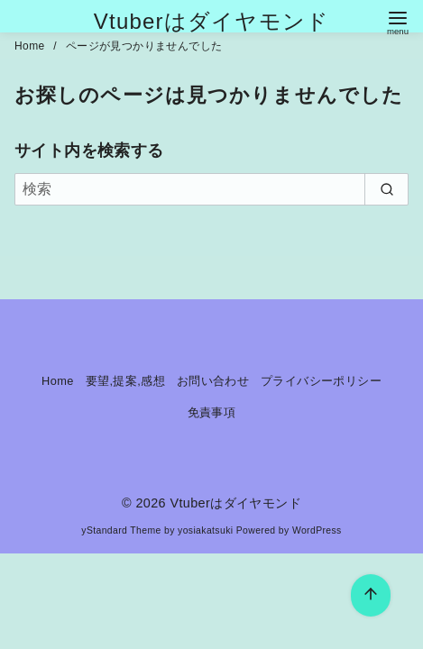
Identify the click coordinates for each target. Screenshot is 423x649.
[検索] (211, 189)
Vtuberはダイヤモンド (211, 21)
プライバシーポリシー (321, 381)
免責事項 (212, 412)
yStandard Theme (121, 530)
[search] (386, 189)
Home (31, 46)
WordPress (317, 530)
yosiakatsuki (205, 530)
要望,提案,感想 (125, 381)
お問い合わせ (213, 381)
